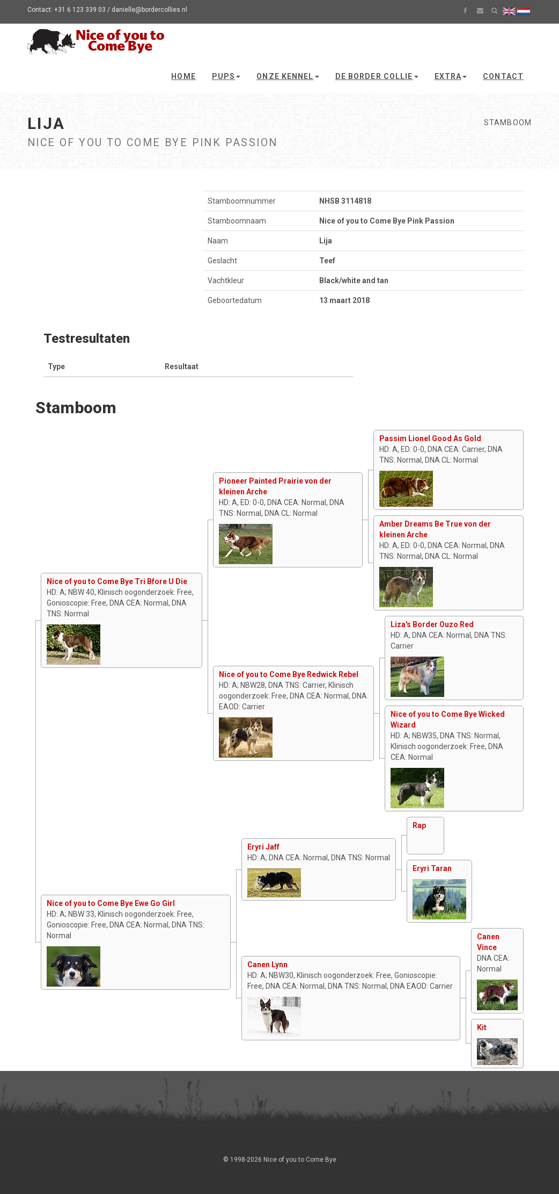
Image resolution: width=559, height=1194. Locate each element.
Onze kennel (287, 76)
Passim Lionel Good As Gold (430, 438)
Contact (503, 76)
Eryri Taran (432, 868)
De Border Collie (376, 76)
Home (183, 76)
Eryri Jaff (263, 847)
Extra (451, 76)
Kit (482, 1027)
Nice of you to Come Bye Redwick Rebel (288, 674)
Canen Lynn (267, 964)
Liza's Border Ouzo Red (432, 624)
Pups (226, 76)
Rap (419, 825)
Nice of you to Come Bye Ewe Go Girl (111, 903)
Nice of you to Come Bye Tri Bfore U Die (117, 581)
